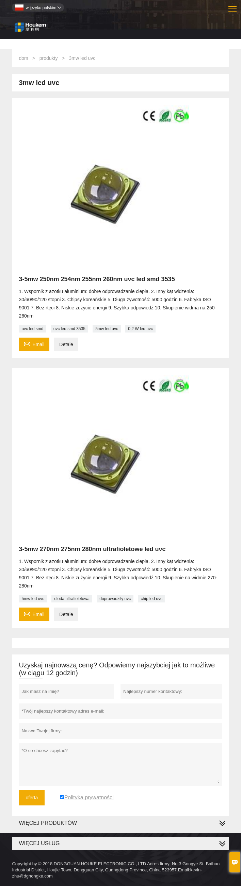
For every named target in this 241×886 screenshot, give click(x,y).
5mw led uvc (106, 328)
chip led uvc (151, 598)
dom (23, 58)
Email (34, 343)
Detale (66, 344)
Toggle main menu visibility (233, 6)
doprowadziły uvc (115, 598)
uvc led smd (32, 328)
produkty (48, 58)
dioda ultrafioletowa (71, 598)
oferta (32, 797)
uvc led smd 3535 (69, 328)
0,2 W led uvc (140, 328)
